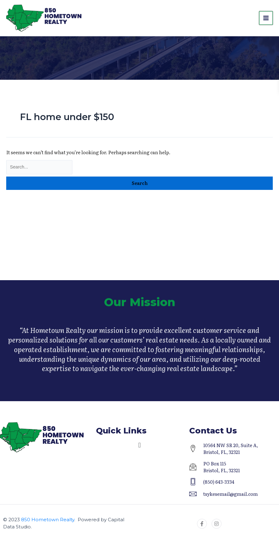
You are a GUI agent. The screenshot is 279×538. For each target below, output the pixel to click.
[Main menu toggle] (266, 18)
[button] (139, 445)
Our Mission (139, 308)
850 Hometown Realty (47, 519)
